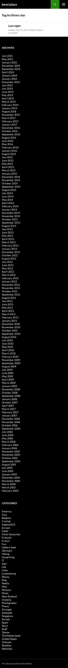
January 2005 (9, 474)
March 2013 (9, 242)
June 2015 (7, 160)
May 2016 (7, 144)
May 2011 (7, 307)
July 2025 (7, 55)
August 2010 (9, 337)
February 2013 (10, 245)
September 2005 (11, 461)
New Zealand (9, 596)
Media (5, 583)
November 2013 (11, 216)
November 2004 (11, 480)
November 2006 (11, 422)
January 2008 (9, 399)
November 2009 (11, 359)
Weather (7, 645)
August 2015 (9, 153)
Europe (6, 527)
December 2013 (11, 212)
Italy (4, 563)
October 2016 (10, 131)
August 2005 (9, 464)
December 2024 (11, 65)
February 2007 (10, 412)
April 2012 (8, 271)
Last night (14, 25)
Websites (7, 648)
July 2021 (7, 85)
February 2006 (10, 444)
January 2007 (9, 415)
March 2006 (9, 441)
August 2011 (9, 297)
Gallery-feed (9, 547)
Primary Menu (63, 4)
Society (6, 619)
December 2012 (11, 252)
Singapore (7, 616)
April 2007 (8, 405)
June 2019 (7, 91)
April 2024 (8, 72)
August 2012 (9, 258)
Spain (5, 622)
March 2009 (9, 382)
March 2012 (9, 274)
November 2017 (11, 114)
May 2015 (7, 163)
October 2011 (10, 291)
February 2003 (10, 490)
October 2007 (10, 402)
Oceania (6, 599)
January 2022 (9, 78)
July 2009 (7, 369)
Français (6, 537)
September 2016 (11, 134)
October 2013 (10, 219)
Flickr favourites (11, 534)
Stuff (4, 629)
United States (9, 638)
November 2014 (11, 180)
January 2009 (9, 386)
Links (5, 570)
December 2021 (11, 82)
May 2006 (7, 438)
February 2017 (10, 121)
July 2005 (7, 467)
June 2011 (7, 304)
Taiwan (6, 632)
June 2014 (7, 196)
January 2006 (9, 448)
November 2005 (11, 454)
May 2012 (7, 268)
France (6, 540)
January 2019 (9, 108)
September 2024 (11, 68)
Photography (9, 602)
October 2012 (10, 255)
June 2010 (7, 343)
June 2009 (7, 373)
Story (5, 625)
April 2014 (8, 203)
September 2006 (11, 428)
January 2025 (9, 62)
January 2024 (9, 75)
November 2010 (11, 327)
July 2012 (7, 261)
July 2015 (7, 157)
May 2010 (7, 346)
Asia (4, 514)
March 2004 (9, 484)
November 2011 (11, 288)
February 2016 (10, 147)
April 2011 (8, 310)
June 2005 (7, 471)
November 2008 (11, 389)
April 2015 (8, 167)
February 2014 (10, 206)
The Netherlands (11, 635)
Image (11, 30)
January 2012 (9, 281)
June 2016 (7, 140)
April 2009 (8, 379)
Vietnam (6, 642)
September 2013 (11, 222)
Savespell (7, 612)
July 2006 (7, 431)
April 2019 (8, 98)
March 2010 (9, 353)
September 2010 (11, 333)
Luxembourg (9, 573)
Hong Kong (8, 557)
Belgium (6, 517)
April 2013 (8, 238)
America (6, 511)
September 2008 (11, 395)
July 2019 (7, 88)
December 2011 (11, 284)
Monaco (6, 589)
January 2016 (9, 150)
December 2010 (11, 323)
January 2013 (9, 248)
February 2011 (10, 317)
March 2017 (9, 118)
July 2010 (7, 340)
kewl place (9, 4)
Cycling (6, 521)
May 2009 (7, 376)
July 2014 (7, 193)
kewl (32, 30)
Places (5, 606)
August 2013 (9, 225)
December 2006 (11, 418)
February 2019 (10, 104)
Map (4, 580)
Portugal (7, 609)
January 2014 (9, 209)
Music (5, 593)
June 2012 (7, 265)
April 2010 (8, 350)
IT (3, 560)
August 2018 (9, 111)
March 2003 (9, 487)
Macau (5, 576)
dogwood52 (8, 524)
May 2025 (7, 59)
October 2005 (10, 457)
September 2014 (11, 186)
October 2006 (10, 425)
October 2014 (10, 183)
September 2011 (11, 294)
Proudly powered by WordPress (17, 663)
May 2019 (7, 95)
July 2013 (7, 229)
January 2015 (9, 173)
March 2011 (9, 314)
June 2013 (7, 232)
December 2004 (11, 477)
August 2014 (9, 189)
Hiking (5, 553)
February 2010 (10, 356)
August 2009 (9, 366)
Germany (7, 550)
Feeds (5, 531)
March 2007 (9, 408)
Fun (4, 544)
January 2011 (9, 320)
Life (4, 566)
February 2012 (10, 278)
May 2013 (7, 235)
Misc (4, 586)
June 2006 (7, 435)
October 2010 (10, 330)
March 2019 (9, 101)
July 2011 (7, 301)
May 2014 (7, 199)
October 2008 (10, 392)
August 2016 (9, 137)
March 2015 (9, 170)
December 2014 (11, 176)
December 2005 (11, 451)
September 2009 (11, 363)
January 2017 (9, 124)
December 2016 (11, 127)
